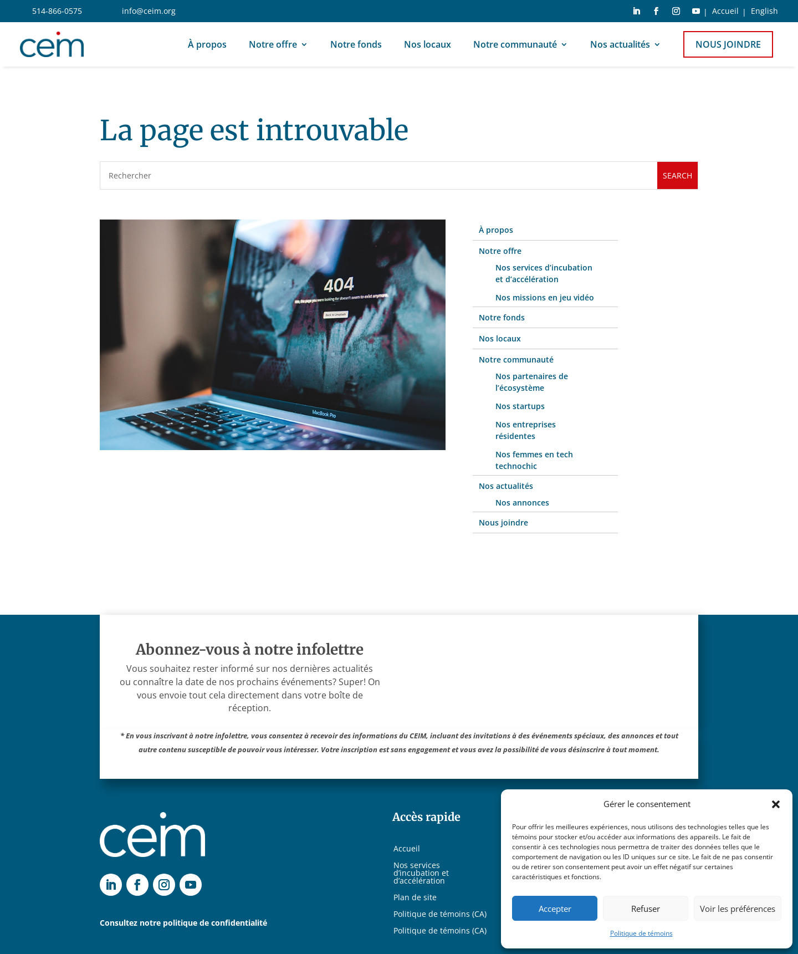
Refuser (645, 908)
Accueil (725, 11)
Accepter (555, 908)
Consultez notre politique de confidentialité (183, 922)
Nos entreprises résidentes (525, 430)
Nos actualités (620, 44)
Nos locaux (427, 44)
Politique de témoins (641, 933)
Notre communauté (515, 44)
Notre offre (273, 44)
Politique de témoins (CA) (440, 914)
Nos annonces (522, 502)
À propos (207, 44)
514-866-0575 (57, 11)
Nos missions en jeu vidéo (544, 297)
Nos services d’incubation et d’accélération (543, 273)
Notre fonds (356, 44)
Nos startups (520, 406)
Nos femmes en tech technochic (534, 460)
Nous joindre (728, 44)
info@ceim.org (149, 11)
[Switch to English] (764, 13)
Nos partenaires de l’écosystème (531, 382)
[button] (775, 804)
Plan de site (415, 898)
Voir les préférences (737, 908)
